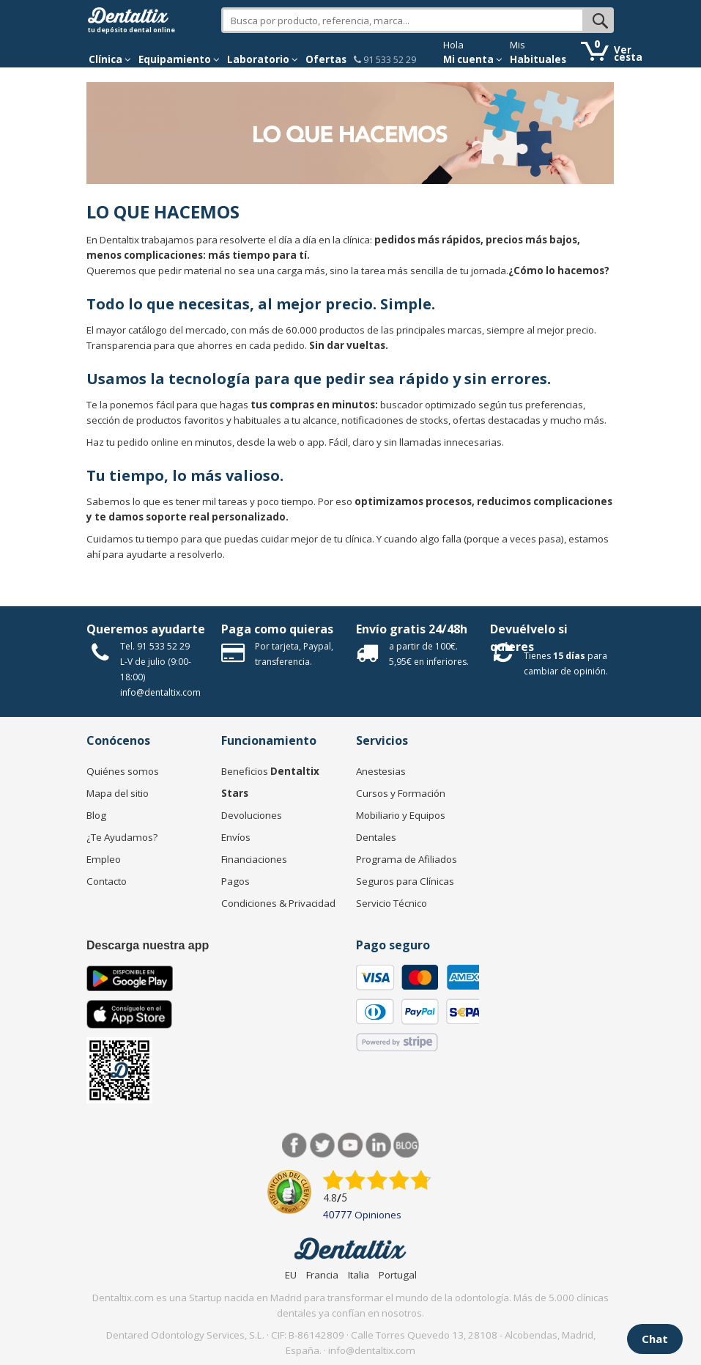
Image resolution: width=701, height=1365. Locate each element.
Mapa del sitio (117, 793)
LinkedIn (378, 1145)
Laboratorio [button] (262, 59)
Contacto (106, 881)
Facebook (295, 1145)
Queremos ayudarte (145, 629)
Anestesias (381, 771)
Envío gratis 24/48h (411, 629)
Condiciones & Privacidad (278, 903)
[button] (110, 59)
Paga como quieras (277, 629)
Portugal (398, 1274)
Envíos (236, 837)
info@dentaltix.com (160, 692)
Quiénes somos (122, 771)
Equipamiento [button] (179, 59)
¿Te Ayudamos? (121, 837)
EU (291, 1274)
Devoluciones (251, 815)
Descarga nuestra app (147, 945)
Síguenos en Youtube (350, 1145)
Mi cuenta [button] (472, 59)
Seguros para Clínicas (405, 881)
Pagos (235, 881)
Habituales (538, 59)
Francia (322, 1274)
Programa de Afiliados (406, 859)
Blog (96, 815)
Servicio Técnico (391, 903)
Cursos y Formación (400, 793)
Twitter (322, 1145)
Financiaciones (254, 859)
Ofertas (325, 59)
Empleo (103, 859)
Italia (358, 1274)
